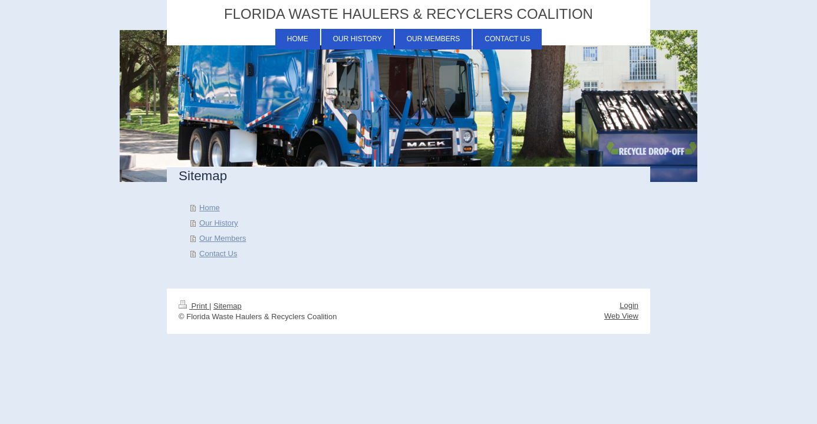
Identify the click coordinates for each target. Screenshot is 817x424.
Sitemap (227, 306)
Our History (218, 222)
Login (629, 305)
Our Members (222, 238)
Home (209, 207)
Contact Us (218, 253)
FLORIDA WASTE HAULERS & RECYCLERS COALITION (408, 14)
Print (194, 306)
